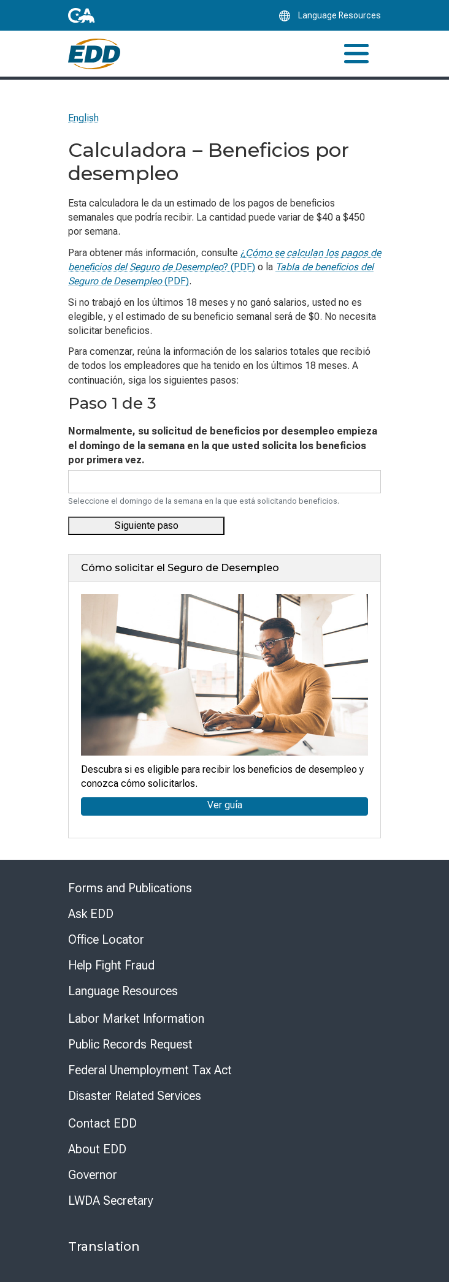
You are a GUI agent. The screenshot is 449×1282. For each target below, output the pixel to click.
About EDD (97, 1149)
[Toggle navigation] (356, 53)
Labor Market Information (136, 1018)
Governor (92, 1174)
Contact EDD (102, 1123)
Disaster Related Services (134, 1095)
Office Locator (106, 939)
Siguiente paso (146, 525)
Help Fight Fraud (111, 965)
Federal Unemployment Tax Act (150, 1070)
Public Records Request (130, 1044)
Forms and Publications (130, 888)
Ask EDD (90, 913)
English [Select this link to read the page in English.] (83, 118)
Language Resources (123, 991)
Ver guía (224, 805)
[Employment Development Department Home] (94, 54)
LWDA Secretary (110, 1200)
